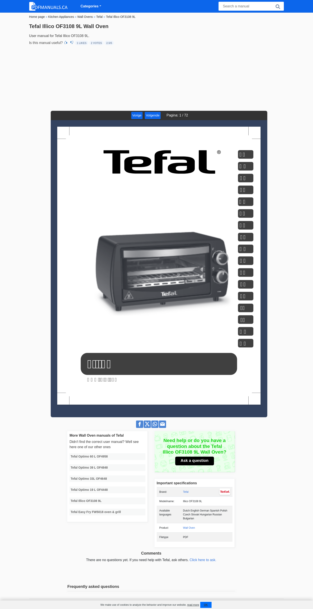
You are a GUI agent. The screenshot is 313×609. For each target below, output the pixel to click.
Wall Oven (189, 527)
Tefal (185, 491)
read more (193, 604)
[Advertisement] (156, 78)
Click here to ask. (203, 560)
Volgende (153, 115)
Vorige (137, 115)
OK (206, 604)
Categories (90, 6)
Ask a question (195, 460)
